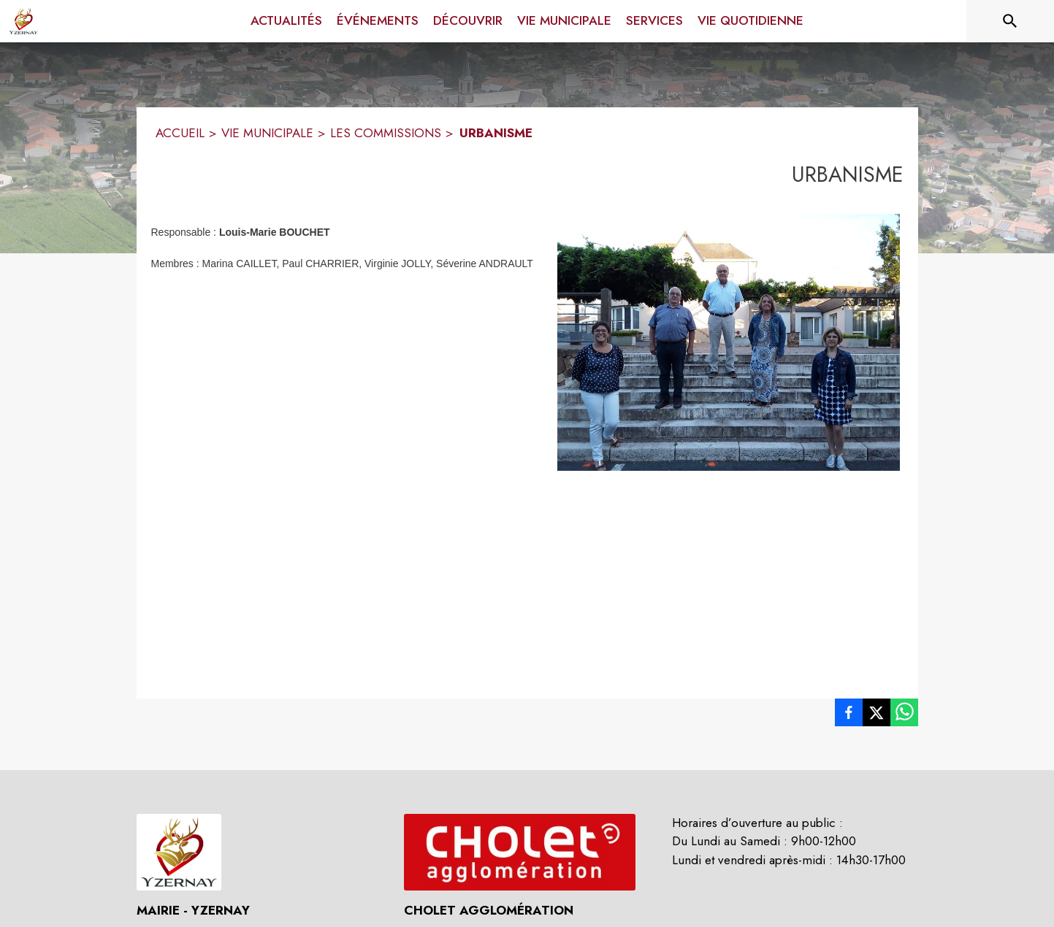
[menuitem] (286, 21)
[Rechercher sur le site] (1010, 21)
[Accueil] (23, 21)
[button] (728, 342)
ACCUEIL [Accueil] (180, 133)
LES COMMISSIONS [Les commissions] (385, 133)
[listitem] (849, 715)
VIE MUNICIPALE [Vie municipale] (267, 133)
